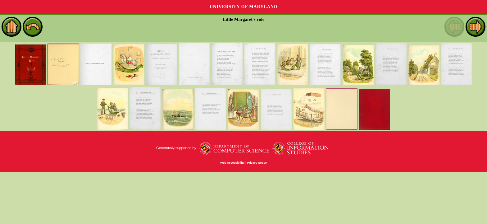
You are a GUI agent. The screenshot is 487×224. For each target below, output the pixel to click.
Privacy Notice (257, 162)
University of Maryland (243, 6)
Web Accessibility (232, 162)
